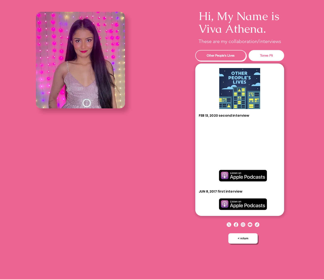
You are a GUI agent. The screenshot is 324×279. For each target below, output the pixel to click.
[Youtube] (250, 224)
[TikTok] (257, 224)
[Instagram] (243, 224)
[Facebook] (236, 224)
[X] (229, 224)
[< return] (243, 238)
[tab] (220, 55)
